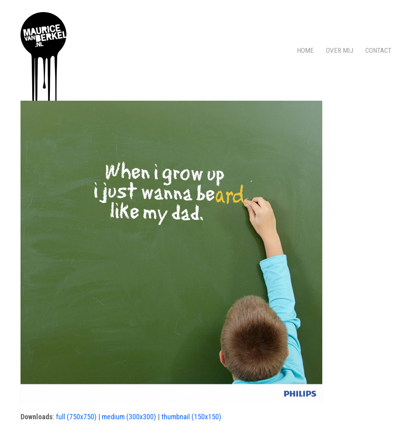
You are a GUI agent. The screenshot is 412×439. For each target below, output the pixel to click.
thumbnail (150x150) (191, 416)
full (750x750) (76, 416)
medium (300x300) (129, 416)
